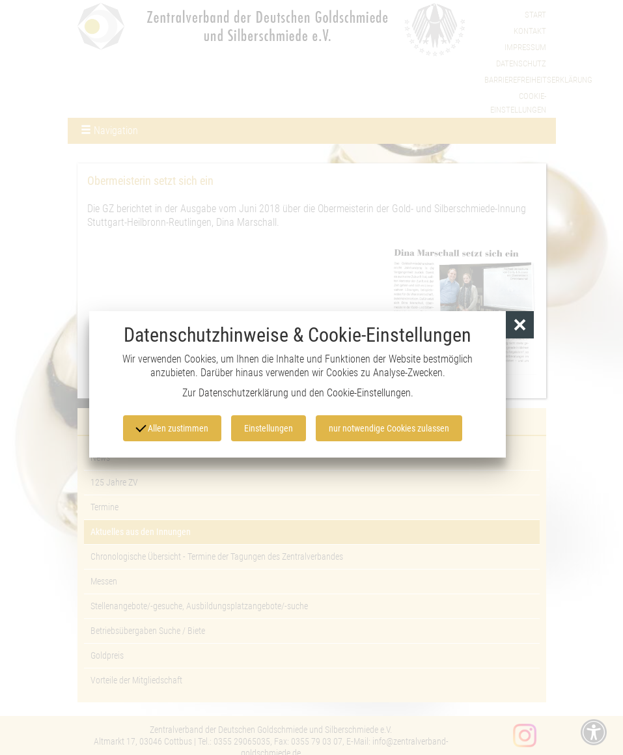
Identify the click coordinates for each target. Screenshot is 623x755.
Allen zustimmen (171, 427)
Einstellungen (268, 428)
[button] (520, 325)
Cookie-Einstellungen (369, 393)
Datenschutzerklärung (243, 393)
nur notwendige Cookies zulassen (389, 428)
